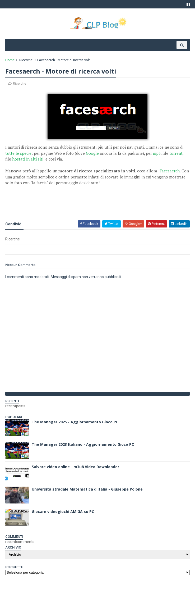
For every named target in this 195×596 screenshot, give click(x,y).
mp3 (157, 153)
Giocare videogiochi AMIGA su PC (63, 511)
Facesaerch (170, 170)
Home (10, 60)
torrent (176, 153)
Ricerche (25, 60)
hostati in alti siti (28, 159)
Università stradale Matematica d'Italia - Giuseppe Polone (87, 489)
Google (92, 153)
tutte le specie (18, 153)
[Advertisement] (67, 206)
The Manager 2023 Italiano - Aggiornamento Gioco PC (83, 444)
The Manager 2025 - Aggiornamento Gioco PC (75, 421)
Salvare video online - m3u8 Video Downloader (75, 466)
